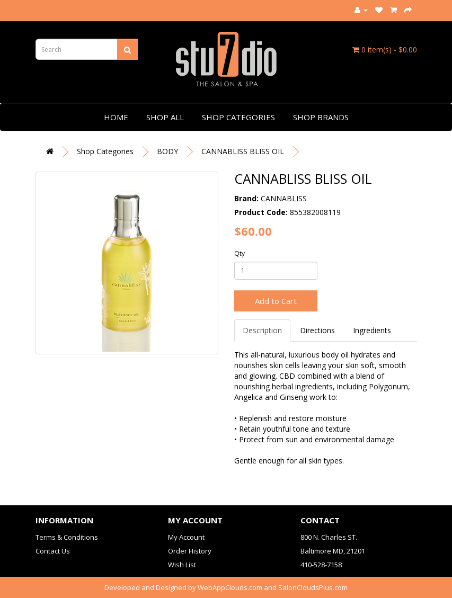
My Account (186, 537)
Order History (189, 551)
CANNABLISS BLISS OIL (242, 151)
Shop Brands (321, 117)
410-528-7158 (321, 564)
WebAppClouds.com (230, 587)
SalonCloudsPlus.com (313, 587)
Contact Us (53, 551)
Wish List (182, 564)
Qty (239, 253)
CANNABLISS (284, 198)
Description (262, 330)
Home (116, 117)
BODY (167, 151)
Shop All (165, 117)
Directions (317, 330)
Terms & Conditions (67, 537)
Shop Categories (238, 117)
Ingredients (372, 330)
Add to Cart (276, 301)
